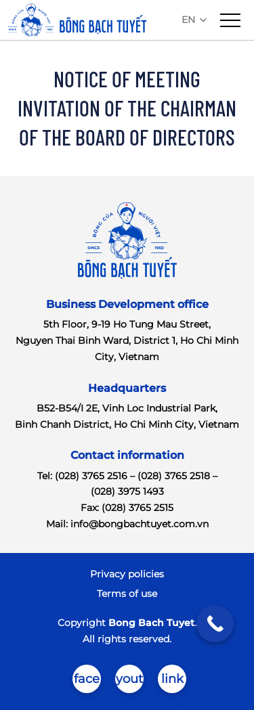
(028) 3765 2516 (91, 476)
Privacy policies (127, 574)
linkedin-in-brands (172, 682)
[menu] (230, 20)
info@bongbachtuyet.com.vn (139, 524)
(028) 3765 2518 (173, 476)
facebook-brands (87, 682)
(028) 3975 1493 (127, 491)
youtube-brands (129, 682)
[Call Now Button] (215, 623)
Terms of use (127, 593)
